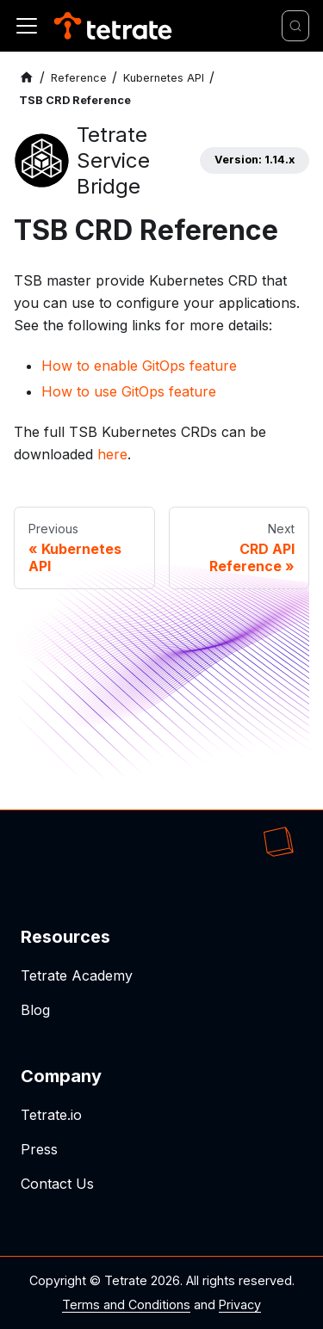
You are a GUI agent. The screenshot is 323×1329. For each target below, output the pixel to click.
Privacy (240, 1304)
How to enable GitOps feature (139, 365)
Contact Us (57, 1183)
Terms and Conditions (126, 1304)
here (112, 454)
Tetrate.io (51, 1114)
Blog (35, 1009)
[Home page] (27, 78)
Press (39, 1149)
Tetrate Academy (77, 975)
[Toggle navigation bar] (27, 26)
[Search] (295, 25)
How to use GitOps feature (128, 391)
